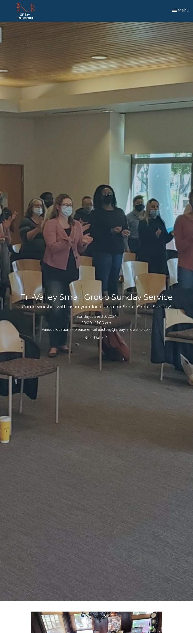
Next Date (96, 337)
